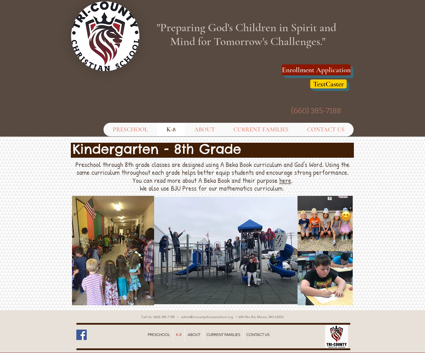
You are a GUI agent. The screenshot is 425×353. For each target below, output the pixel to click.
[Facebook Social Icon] (81, 335)
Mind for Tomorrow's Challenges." (248, 41)
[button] (204, 129)
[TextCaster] (328, 83)
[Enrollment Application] (316, 69)
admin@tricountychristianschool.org (207, 317)
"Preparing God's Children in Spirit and (248, 27)
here (285, 180)
